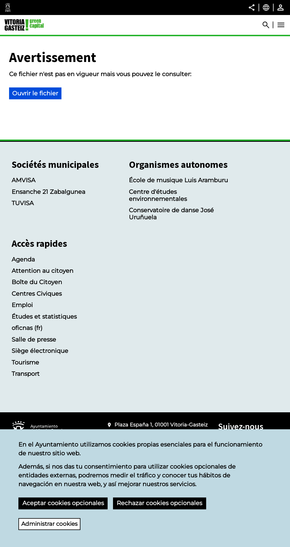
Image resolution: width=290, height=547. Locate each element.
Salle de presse (34, 339)
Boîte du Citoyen (37, 282)
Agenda (23, 259)
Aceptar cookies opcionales (63, 503)
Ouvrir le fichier (35, 93)
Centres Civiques (37, 293)
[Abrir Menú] (280, 25)
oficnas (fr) (27, 327)
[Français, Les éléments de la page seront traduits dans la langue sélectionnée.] (266, 7)
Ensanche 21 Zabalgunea (48, 191)
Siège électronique (40, 350)
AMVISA (23, 180)
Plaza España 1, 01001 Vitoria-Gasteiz (161, 425)
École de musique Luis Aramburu (178, 180)
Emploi (22, 304)
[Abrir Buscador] (268, 25)
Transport (26, 373)
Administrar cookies (50, 523)
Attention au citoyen (42, 270)
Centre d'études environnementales (158, 195)
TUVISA (23, 203)
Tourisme (25, 362)
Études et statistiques (44, 316)
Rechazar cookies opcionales (159, 503)
